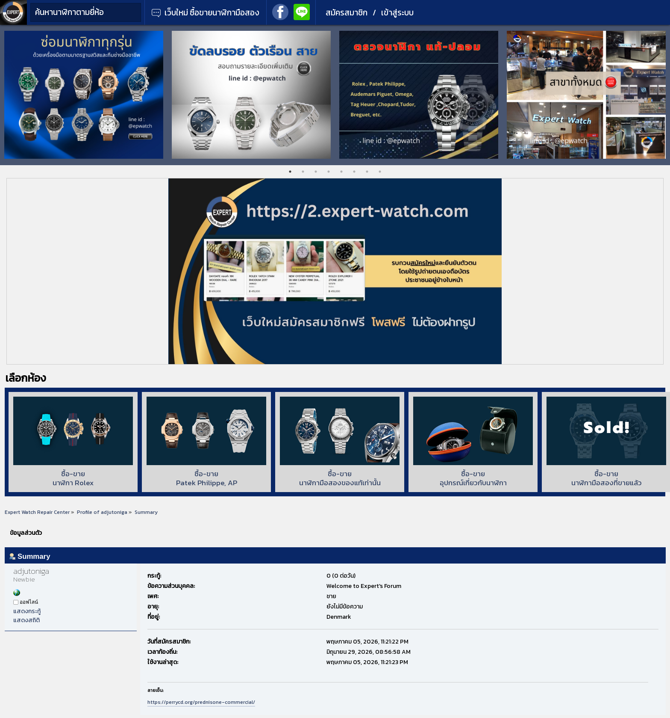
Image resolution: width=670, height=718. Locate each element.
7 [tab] (367, 171)
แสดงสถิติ (26, 620)
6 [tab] (354, 171)
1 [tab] (290, 171)
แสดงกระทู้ (27, 611)
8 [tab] (380, 171)
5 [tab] (341, 171)
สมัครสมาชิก (346, 12)
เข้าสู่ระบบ (397, 12)
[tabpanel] (83, 95)
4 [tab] (328, 171)
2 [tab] (303, 171)
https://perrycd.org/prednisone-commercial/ (201, 702)
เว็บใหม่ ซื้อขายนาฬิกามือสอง (205, 12)
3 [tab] (315, 171)
